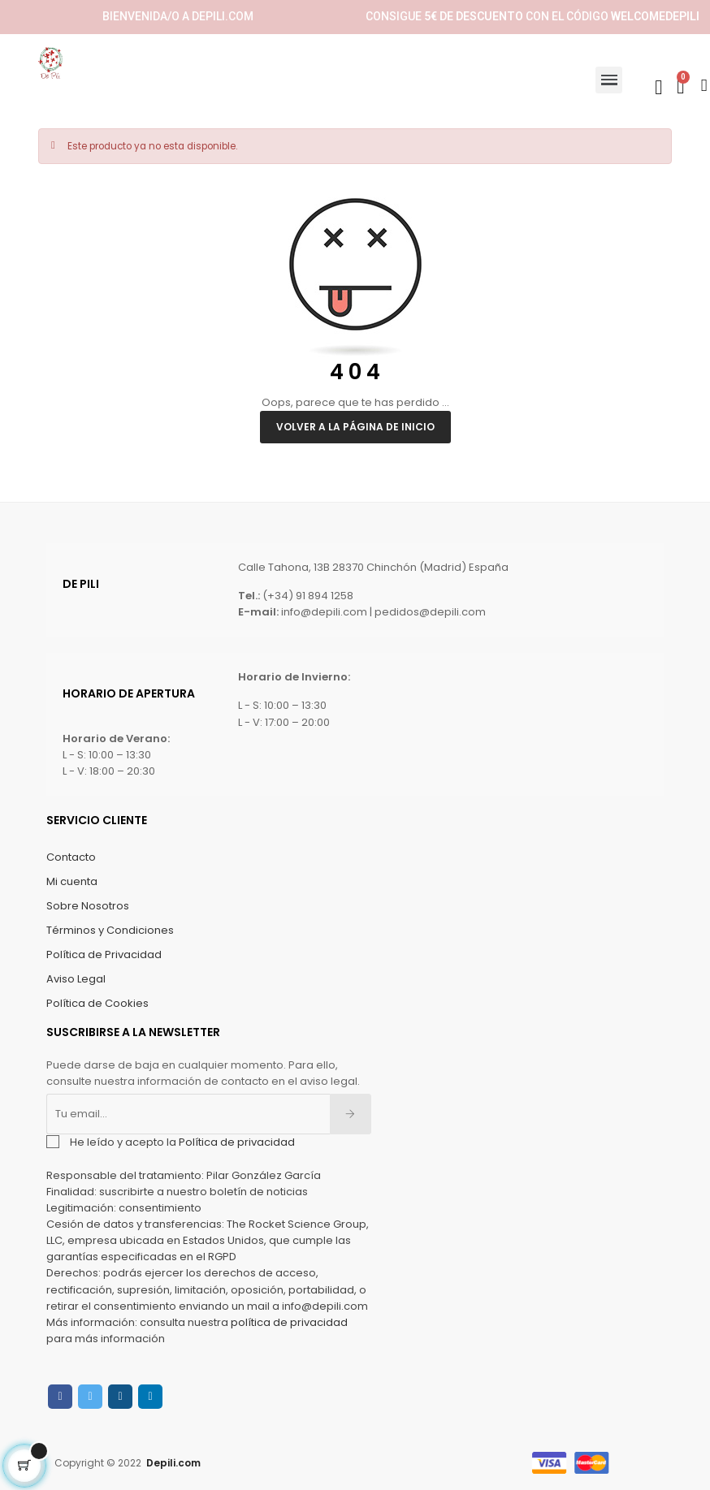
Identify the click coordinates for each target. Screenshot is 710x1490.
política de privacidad (289, 1322)
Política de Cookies (97, 1003)
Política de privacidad (237, 1142)
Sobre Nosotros (87, 905)
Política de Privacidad (104, 954)
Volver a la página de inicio (355, 427)
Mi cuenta (71, 881)
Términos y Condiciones (110, 930)
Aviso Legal (76, 979)
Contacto (71, 857)
